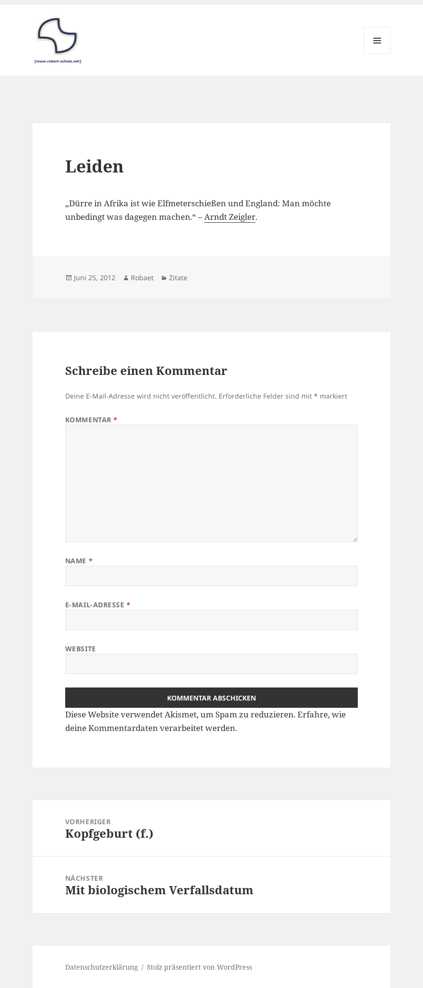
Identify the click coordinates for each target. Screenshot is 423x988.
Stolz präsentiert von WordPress (199, 967)
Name (79, 560)
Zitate (178, 277)
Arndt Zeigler (229, 216)
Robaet (142, 277)
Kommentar (91, 419)
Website (80, 648)
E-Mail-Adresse (98, 604)
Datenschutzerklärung (101, 967)
